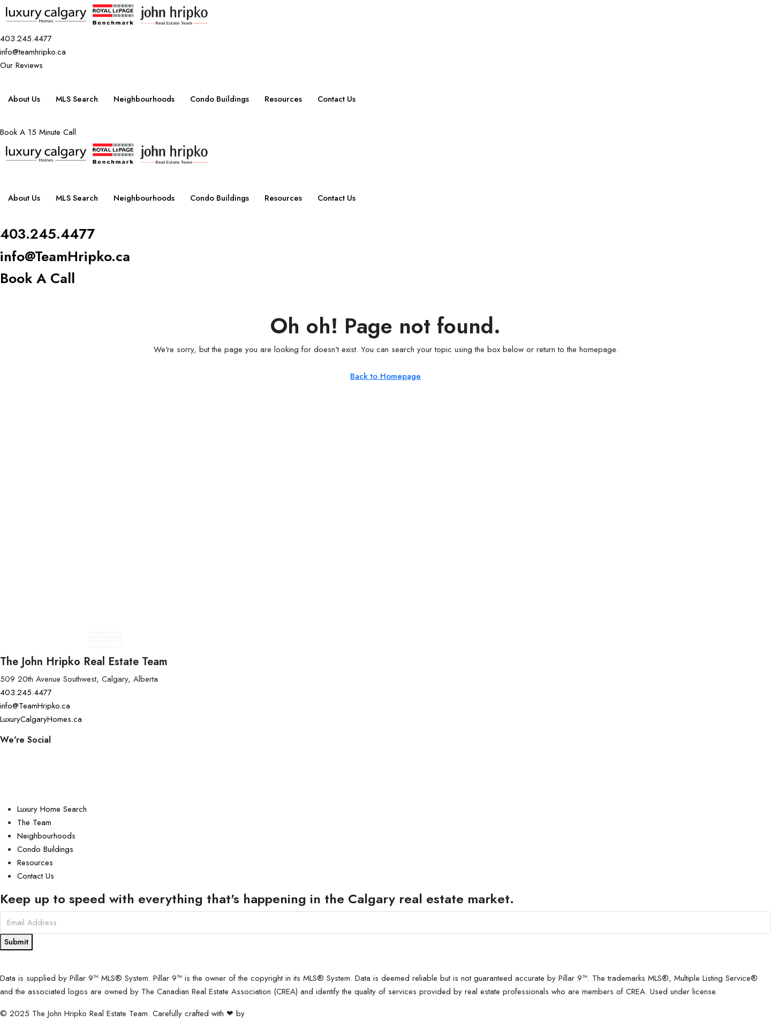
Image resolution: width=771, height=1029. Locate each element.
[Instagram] (385, 756)
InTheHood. (267, 1013)
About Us (24, 99)
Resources (290, 99)
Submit (16, 942)
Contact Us (344, 99)
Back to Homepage (385, 376)
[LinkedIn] (385, 796)
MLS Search (78, 99)
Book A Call (39, 278)
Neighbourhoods (147, 99)
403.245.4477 (52, 234)
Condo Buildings (224, 99)
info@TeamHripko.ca (70, 256)
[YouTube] (385, 782)
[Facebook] (385, 769)
